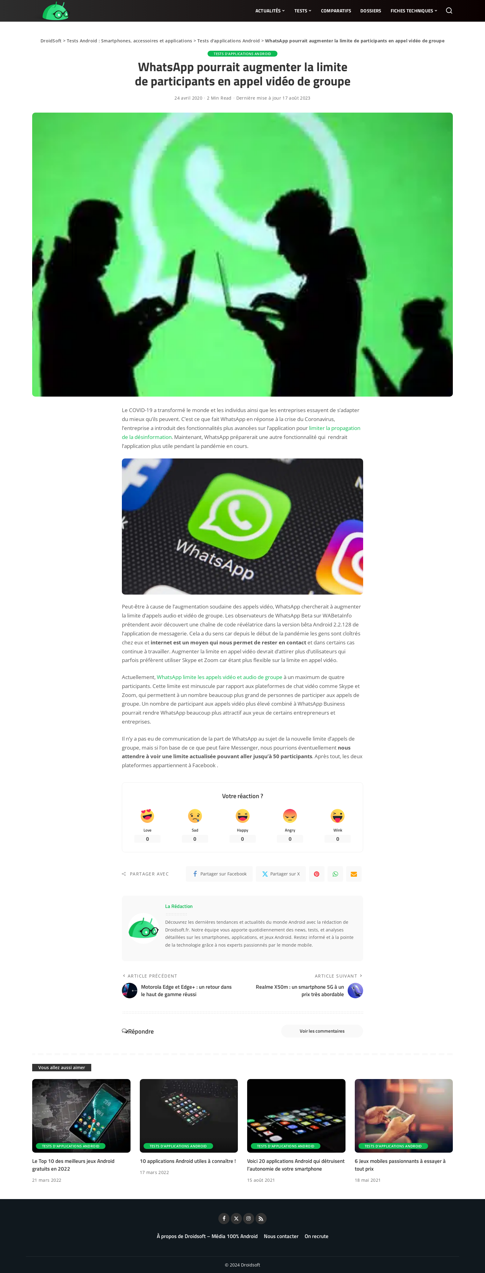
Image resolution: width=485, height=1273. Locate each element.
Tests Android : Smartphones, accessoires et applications (129, 41)
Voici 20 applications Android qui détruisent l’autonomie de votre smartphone (296, 1165)
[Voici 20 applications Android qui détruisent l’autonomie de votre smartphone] (296, 1116)
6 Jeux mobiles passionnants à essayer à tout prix (400, 1165)
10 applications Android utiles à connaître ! (188, 1161)
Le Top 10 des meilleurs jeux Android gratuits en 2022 (73, 1165)
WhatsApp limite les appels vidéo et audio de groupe (219, 677)
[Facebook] (219, 874)
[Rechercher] (449, 11)
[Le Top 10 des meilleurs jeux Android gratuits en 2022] (81, 1116)
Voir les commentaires (322, 1030)
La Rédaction (179, 906)
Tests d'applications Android (228, 41)
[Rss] (261, 1218)
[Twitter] (281, 874)
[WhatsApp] (335, 874)
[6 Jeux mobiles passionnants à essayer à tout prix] (404, 1116)
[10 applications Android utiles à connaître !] (189, 1116)
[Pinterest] (316, 874)
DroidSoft (51, 41)
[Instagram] (248, 1218)
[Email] (354, 874)
